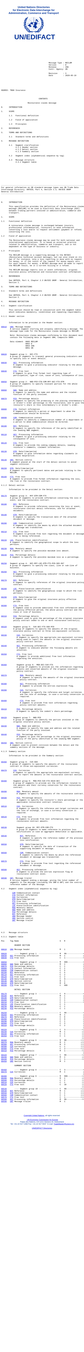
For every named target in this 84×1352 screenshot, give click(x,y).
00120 (4, 524)
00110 (4, 514)
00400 (4, 833)
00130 (4, 534)
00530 (4, 985)
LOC (11, 640)
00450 (4, 884)
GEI (15, 427)
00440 (4, 874)
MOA (11, 650)
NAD (15, 460)
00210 (4, 630)
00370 (4, 803)
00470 (4, 917)
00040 (4, 438)
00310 (4, 732)
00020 (4, 417)
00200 (4, 620)
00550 (4, 1005)
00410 (4, 843)
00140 (4, 544)
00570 (4, 1026)
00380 (4, 813)
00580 (4, 1036)
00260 (4, 678)
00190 (4, 610)
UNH (11, 384)
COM (15, 493)
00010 (4, 384)
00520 (4, 972)
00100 (4, 503)
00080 (4, 483)
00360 (4, 790)
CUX (18, 754)
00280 (4, 699)
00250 (4, 668)
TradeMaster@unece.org (64, 1337)
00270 (4, 688)
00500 (4, 950)
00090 (4, 493)
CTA (15, 483)
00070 (4, 470)
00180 (4, 597)
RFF (15, 503)
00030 (4, 427)
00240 (4, 658)
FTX (15, 438)
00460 (4, 906)
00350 (4, 777)
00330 (4, 754)
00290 (4, 709)
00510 (4, 960)
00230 (4, 650)
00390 (4, 820)
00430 (4, 863)
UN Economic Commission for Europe (42, 1333)
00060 (4, 460)
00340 (4, 767)
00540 (4, 995)
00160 (4, 564)
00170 (4, 587)
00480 (4, 929)
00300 (4, 719)
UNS (11, 544)
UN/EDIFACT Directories (42, 1341)
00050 (4, 450)
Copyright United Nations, (34, 1329)
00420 (4, 853)
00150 (4, 554)
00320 (4, 744)
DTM (15, 534)
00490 (4, 942)
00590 (4, 1046)
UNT (11, 1046)
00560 (4, 1015)
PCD (15, 470)
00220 (4, 640)
